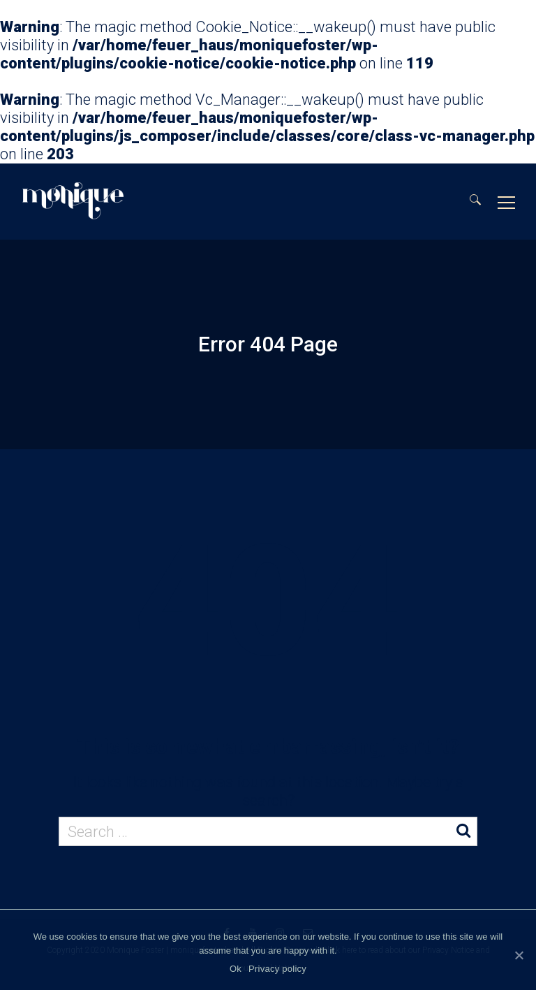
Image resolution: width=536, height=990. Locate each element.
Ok (235, 968)
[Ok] (519, 955)
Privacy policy (277, 968)
